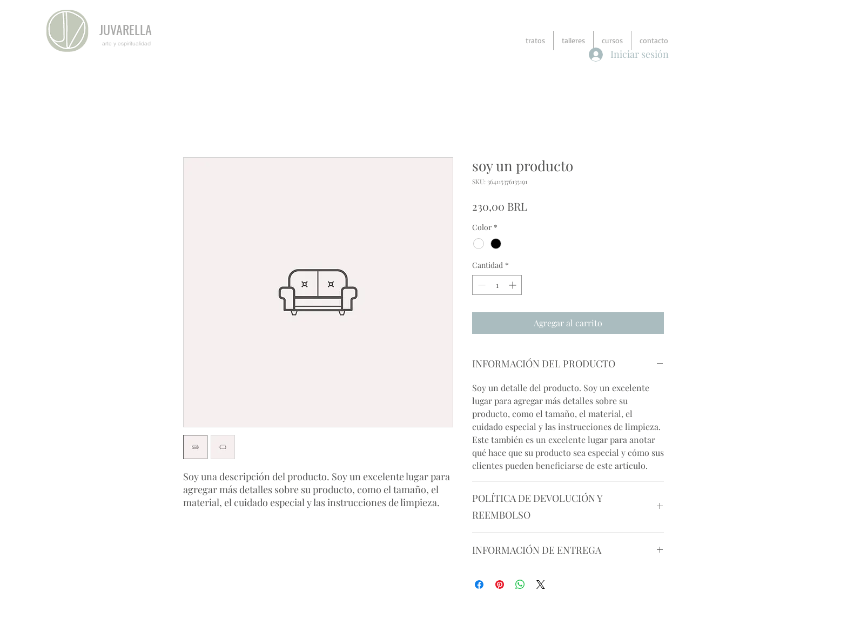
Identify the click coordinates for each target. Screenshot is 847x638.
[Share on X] (540, 584)
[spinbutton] (497, 285)
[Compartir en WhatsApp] (520, 584)
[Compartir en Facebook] (479, 584)
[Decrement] (480, 285)
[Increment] (513, 285)
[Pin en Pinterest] (499, 584)
